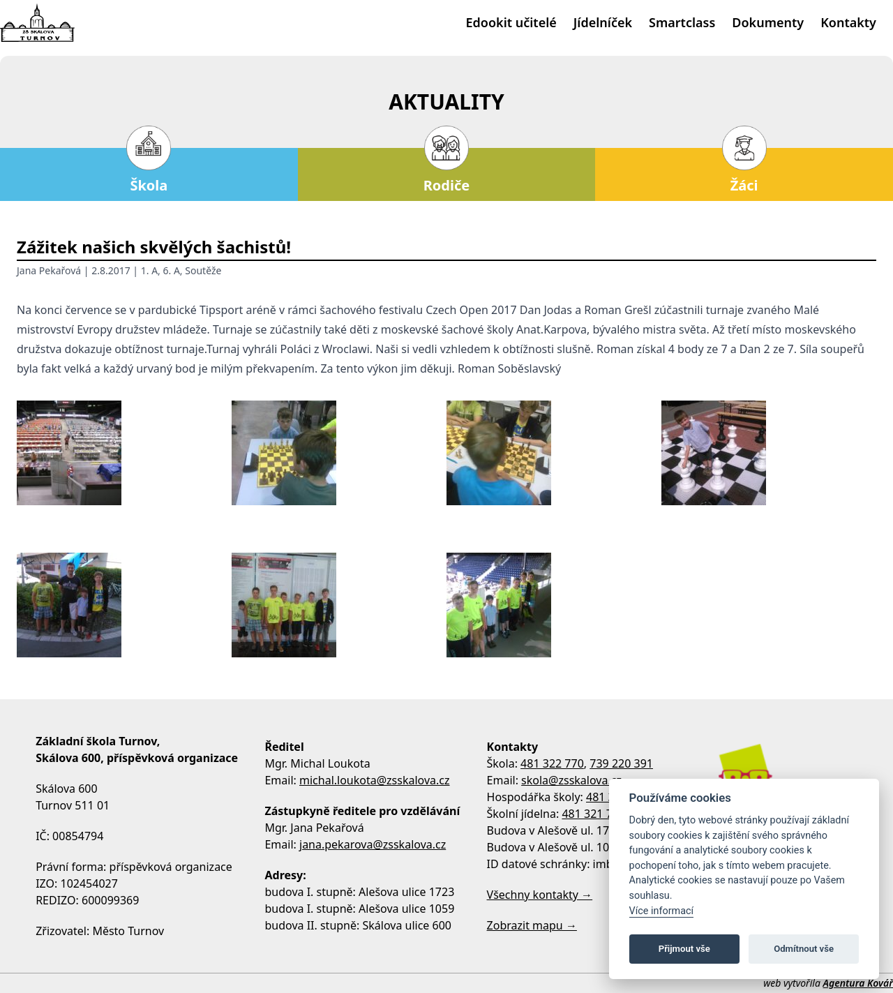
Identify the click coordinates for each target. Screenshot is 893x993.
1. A (149, 270)
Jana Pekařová (49, 270)
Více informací (661, 911)
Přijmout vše (684, 948)
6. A (171, 270)
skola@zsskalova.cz (571, 780)
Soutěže (203, 270)
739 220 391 (621, 763)
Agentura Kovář (858, 983)
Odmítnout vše (804, 948)
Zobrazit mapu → (532, 925)
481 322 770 (552, 763)
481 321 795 (593, 813)
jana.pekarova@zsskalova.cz (372, 844)
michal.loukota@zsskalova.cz (374, 780)
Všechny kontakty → (540, 894)
